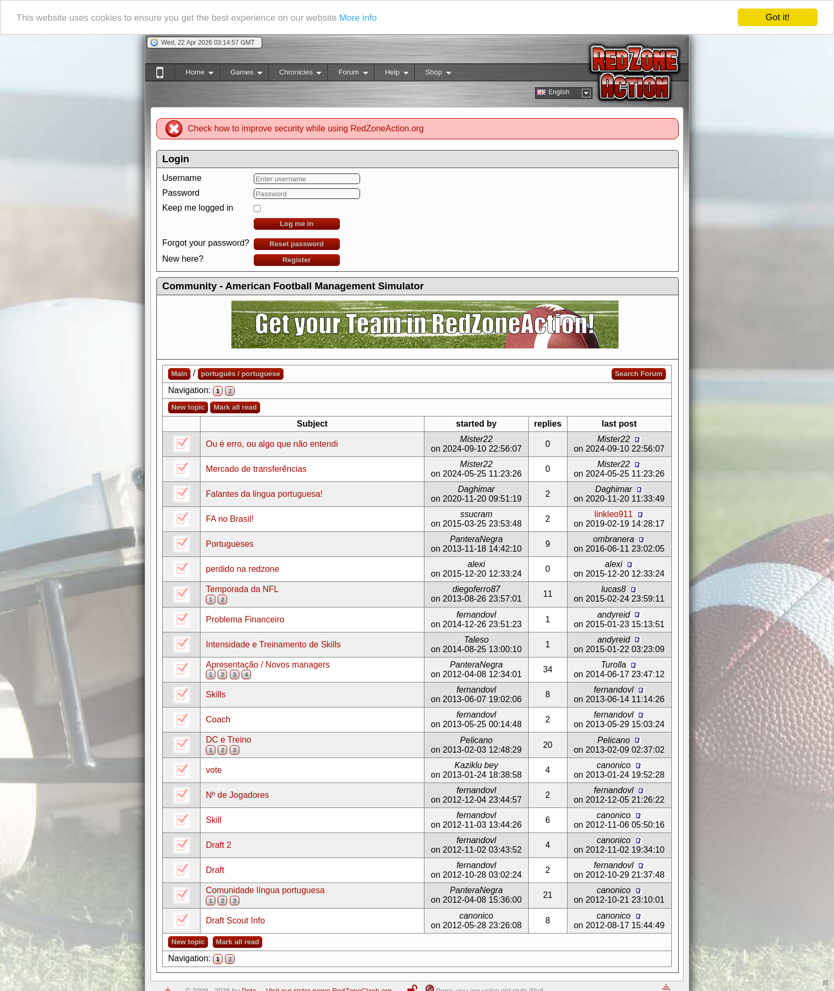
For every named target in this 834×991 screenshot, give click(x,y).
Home (193, 74)
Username (182, 177)
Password (180, 192)
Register (296, 260)
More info (358, 17)
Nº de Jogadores (237, 795)
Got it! (777, 17)
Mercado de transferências (256, 468)
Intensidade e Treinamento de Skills (273, 643)
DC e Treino (228, 739)
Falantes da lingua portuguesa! (264, 493)
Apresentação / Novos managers (268, 664)
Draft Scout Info (235, 920)
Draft (215, 870)
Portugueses (230, 543)
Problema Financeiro (245, 618)
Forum (347, 74)
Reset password (297, 244)
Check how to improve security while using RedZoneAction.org (306, 128)
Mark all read (235, 407)
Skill (213, 820)
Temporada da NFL (242, 589)
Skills (216, 694)
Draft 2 (218, 845)
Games (240, 74)
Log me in (296, 224)
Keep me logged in (197, 207)
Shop (432, 74)
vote (214, 770)
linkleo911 (614, 514)
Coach (218, 719)
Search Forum (639, 374)
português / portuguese (240, 374)
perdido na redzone (242, 568)
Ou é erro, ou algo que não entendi (272, 443)
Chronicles (295, 74)
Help (391, 74)
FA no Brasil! (230, 518)
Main (179, 374)
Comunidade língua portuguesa (265, 890)
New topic (188, 407)
